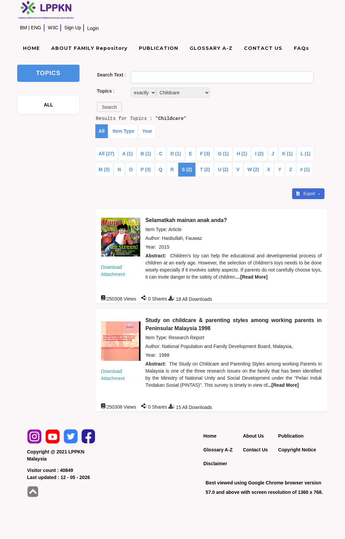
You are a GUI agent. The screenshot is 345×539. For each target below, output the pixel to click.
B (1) (145, 153)
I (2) (259, 153)
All (102, 131)
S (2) (187, 169)
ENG (36, 27)
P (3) (145, 169)
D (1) (175, 153)
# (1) (305, 169)
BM (23, 27)
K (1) (287, 153)
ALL (48, 104)
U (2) (223, 169)
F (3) (205, 153)
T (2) (205, 169)
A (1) (127, 153)
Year (147, 131)
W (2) (253, 169)
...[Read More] (252, 277)
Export (306, 193)
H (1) (242, 153)
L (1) (305, 153)
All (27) (107, 153)
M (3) (104, 169)
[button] (109, 107)
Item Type (123, 131)
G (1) (223, 153)
